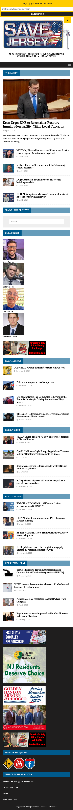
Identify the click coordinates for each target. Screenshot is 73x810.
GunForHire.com (10, 787)
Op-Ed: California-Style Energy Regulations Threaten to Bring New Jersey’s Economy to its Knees (43, 452)
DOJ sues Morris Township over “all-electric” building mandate (39, 181)
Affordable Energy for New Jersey (18, 781)
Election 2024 (13, 496)
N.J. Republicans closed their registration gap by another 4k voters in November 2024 (40, 548)
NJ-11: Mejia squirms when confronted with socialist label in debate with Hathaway (42, 195)
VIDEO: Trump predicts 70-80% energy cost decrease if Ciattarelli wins (43, 438)
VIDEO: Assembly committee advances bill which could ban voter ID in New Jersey (41, 585)
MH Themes (52, 806)
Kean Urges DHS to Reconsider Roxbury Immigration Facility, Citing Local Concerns (33, 124)
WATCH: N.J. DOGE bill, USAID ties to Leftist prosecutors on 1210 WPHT (39, 504)
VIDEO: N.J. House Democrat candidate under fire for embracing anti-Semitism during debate (43, 151)
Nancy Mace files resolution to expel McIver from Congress (41, 600)
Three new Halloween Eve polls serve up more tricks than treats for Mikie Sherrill (43, 415)
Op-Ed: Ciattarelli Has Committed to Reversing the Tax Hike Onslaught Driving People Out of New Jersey (42, 399)
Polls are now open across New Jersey (35, 382)
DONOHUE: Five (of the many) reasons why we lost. (39, 367)
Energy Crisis (12, 430)
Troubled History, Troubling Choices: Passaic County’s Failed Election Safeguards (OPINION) (40, 571)
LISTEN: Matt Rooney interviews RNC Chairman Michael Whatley (41, 519)
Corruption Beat (15, 563)
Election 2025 (13, 361)
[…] (22, 141)
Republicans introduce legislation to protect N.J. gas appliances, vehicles (42, 467)
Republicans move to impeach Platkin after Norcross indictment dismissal (42, 615)
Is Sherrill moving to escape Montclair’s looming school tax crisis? (41, 166)
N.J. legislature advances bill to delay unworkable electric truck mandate (41, 482)
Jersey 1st (7, 793)
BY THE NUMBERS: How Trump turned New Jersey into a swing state (42, 534)
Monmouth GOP (10, 799)
